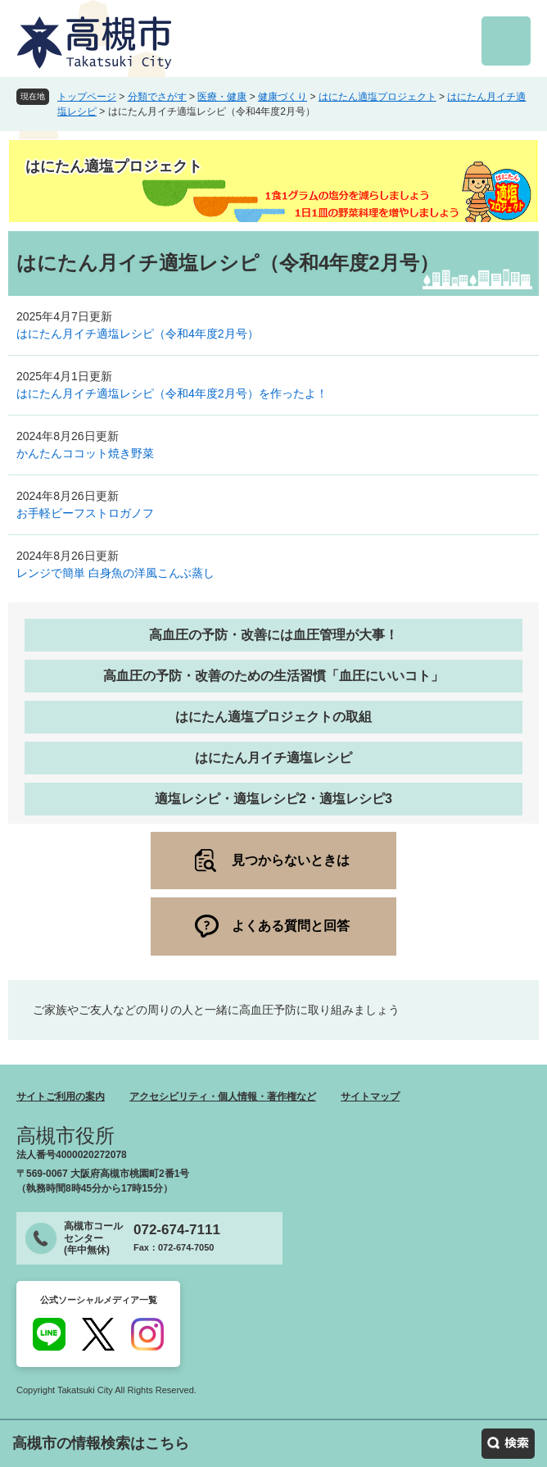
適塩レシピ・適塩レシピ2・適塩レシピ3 (273, 799)
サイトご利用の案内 (60, 1096)
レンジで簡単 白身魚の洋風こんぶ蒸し (115, 572)
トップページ (86, 96)
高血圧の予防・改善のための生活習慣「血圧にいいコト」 (273, 676)
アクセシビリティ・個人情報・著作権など (222, 1096)
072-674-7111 (176, 1230)
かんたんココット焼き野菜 (85, 453)
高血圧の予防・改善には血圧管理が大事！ (273, 635)
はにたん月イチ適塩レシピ (273, 758)
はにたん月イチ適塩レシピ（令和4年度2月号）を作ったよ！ (172, 393)
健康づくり (282, 96)
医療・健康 (221, 96)
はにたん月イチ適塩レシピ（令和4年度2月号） (137, 333)
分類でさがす (157, 96)
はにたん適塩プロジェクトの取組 (273, 717)
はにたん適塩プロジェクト (377, 96)
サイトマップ (370, 1096)
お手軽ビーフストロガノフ (85, 513)
